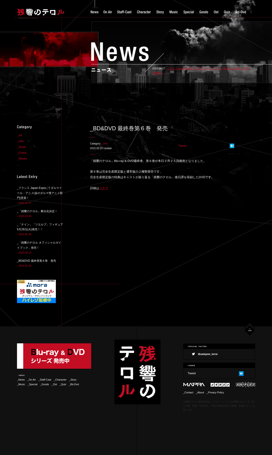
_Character (61, 379)
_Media (22, 158)
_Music (21, 384)
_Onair (21, 147)
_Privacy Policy (215, 392)
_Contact (188, 392)
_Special (32, 384)
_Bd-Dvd (74, 384)
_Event (21, 152)
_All (19, 135)
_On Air (31, 379)
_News (21, 379)
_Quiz (63, 384)
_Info (104, 143)
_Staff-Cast (44, 379)
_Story (73, 379)
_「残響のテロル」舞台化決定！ (37, 211)
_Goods (44, 384)
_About (200, 392)
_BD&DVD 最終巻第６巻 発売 (36, 260)
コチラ (103, 188)
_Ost (54, 384)
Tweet (182, 145)
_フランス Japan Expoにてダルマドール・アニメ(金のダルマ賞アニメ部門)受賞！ (40, 193)
